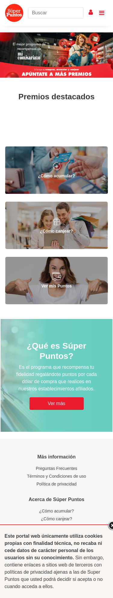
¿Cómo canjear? (56, 518)
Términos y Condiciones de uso (56, 476)
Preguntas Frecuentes (56, 468)
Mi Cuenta (91, 12)
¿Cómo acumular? (56, 511)
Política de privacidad (56, 484)
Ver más (56, 403)
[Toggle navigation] (102, 13)
